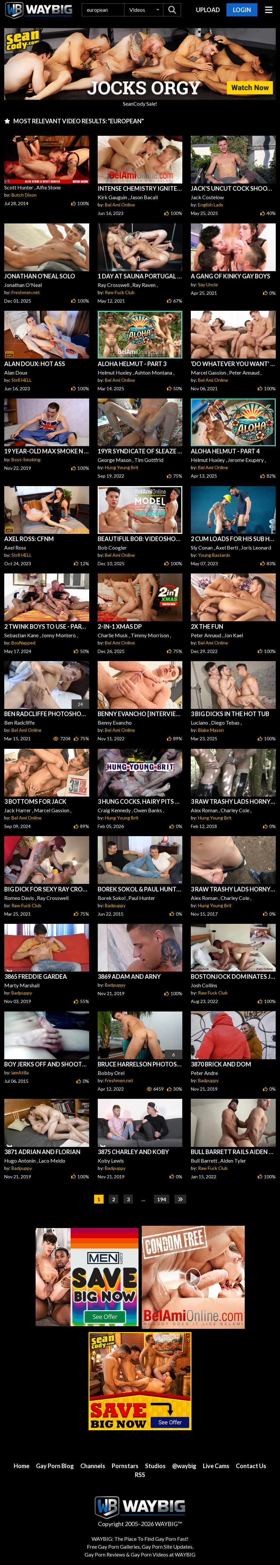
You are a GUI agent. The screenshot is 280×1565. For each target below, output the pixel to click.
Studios (155, 1465)
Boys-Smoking (26, 459)
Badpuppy (115, 905)
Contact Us (251, 1465)
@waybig (184, 1465)
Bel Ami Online (120, 204)
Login (242, 9)
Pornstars (125, 1465)
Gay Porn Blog (55, 1465)
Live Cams (216, 1465)
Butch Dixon (24, 195)
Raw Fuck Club (120, 292)
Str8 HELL (21, 380)
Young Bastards (214, 555)
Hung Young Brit (122, 467)
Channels (92, 1465)
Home (21, 1465)
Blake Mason (211, 730)
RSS (140, 1474)
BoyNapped (23, 642)
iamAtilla (20, 1072)
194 (161, 1199)
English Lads (210, 204)
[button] (143, 9)
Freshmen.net (25, 292)
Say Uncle (208, 284)
